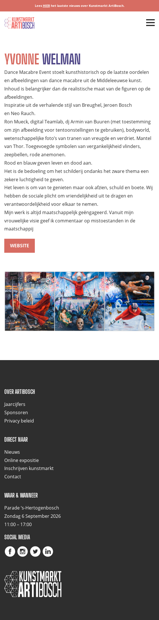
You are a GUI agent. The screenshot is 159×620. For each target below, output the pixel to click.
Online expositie (21, 460)
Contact (12, 476)
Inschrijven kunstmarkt (29, 468)
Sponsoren (16, 412)
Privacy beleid (19, 421)
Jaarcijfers (14, 404)
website (19, 245)
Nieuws (12, 452)
